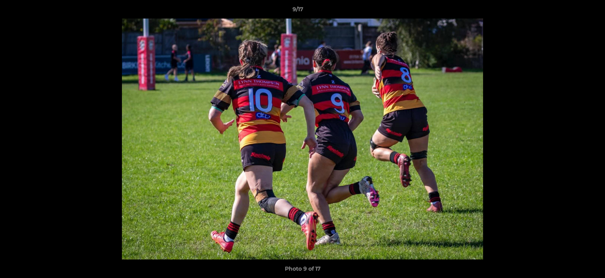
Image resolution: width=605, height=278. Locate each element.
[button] (572, 11)
